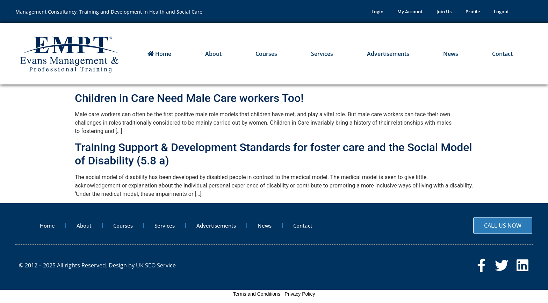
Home (159, 54)
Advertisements (388, 54)
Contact (502, 54)
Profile (473, 11)
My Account (410, 11)
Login (377, 11)
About (213, 54)
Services (322, 54)
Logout (501, 11)
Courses (266, 54)
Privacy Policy (299, 294)
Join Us (444, 11)
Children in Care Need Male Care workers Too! (189, 98)
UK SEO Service (156, 265)
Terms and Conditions (256, 294)
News (450, 54)
